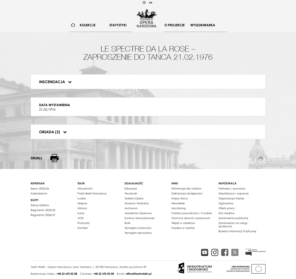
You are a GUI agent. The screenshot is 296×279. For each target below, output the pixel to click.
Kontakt (82, 228)
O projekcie (174, 25)
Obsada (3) (53, 132)
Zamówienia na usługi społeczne (233, 224)
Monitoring (178, 208)
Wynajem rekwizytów (138, 232)
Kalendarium (39, 193)
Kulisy (80, 213)
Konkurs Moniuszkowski (140, 218)
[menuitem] (73, 25)
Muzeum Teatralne (137, 203)
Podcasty (83, 223)
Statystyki (117, 25)
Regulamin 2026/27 (43, 215)
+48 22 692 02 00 (103, 273)
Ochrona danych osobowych (190, 218)
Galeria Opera (134, 198)
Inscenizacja (55, 81)
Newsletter (178, 203)
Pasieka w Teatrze (183, 228)
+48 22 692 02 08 (66, 273)
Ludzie (81, 198)
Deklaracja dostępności (186, 193)
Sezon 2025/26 (40, 188)
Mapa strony (179, 198)
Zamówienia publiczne (233, 218)
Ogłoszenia (226, 203)
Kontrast (144, 2)
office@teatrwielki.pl (138, 273)
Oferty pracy (227, 208)
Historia (82, 208)
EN (150, 2)
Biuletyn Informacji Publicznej (237, 231)
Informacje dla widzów (186, 188)
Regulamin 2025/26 (43, 210)
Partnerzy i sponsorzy (232, 188)
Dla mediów (227, 213)
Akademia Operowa (138, 213)
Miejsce (82, 203)
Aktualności (85, 188)
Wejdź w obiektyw (183, 223)
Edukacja (131, 188)
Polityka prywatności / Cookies (191, 213)
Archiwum (131, 208)
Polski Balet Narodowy (92, 193)
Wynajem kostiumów (138, 228)
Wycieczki (131, 193)
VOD (80, 218)
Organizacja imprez (231, 198)
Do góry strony (261, 158)
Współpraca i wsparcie (234, 193)
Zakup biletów (40, 205)
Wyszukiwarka (202, 25)
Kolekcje (87, 25)
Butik (128, 223)
